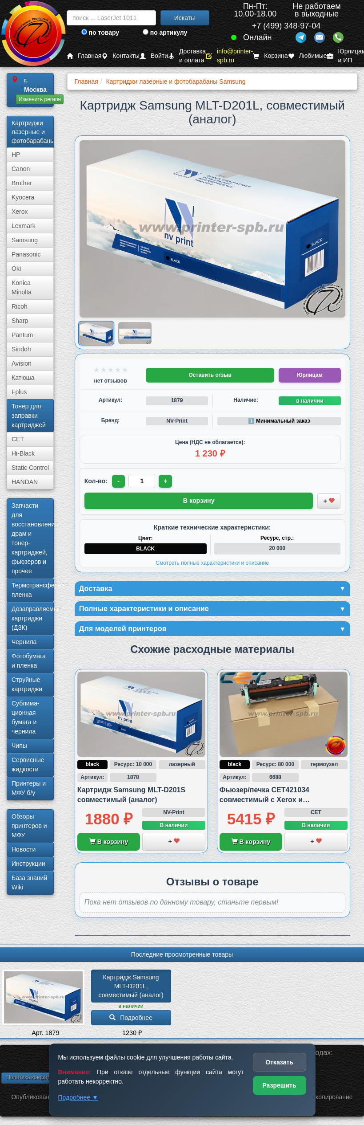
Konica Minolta (22, 287)
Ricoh (20, 306)
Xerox (20, 211)
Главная (84, 56)
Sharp (20, 320)
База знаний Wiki (29, 882)
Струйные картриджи (27, 684)
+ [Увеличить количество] (167, 481)
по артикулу (165, 32)
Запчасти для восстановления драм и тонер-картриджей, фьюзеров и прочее (33, 538)
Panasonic (26, 254)
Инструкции (28, 863)
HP (16, 154)
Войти (154, 56)
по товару (100, 32)
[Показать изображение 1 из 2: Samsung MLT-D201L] (96, 333)
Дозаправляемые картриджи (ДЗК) (33, 618)
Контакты (120, 56)
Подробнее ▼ (78, 1097)
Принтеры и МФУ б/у (29, 788)
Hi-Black (23, 453)
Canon (21, 168)
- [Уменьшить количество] (119, 481)
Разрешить (279, 1085)
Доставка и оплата (187, 56)
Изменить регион (40, 99)
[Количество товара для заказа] (143, 481)
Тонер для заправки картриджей (29, 415)
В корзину (108, 844)
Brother (22, 183)
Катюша (23, 377)
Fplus (19, 391)
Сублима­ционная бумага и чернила (26, 717)
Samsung (25, 240)
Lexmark (24, 225)
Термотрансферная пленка (33, 590)
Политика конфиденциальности (45, 1079)
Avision (22, 363)
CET (18, 439)
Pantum (22, 334)
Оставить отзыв (210, 375)
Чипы (19, 745)
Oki (16, 268)
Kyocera (23, 197)
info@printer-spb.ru (229, 56)
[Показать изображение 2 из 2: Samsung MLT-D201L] (135, 333)
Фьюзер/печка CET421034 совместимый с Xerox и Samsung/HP (264, 802)
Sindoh (21, 349)
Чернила (24, 641)
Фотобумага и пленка (29, 660)
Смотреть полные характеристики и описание (212, 561)
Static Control (30, 467)
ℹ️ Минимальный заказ (279, 421)
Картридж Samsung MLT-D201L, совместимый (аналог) (131, 988)
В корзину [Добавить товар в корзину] (198, 500)
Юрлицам (309, 375)
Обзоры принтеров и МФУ (29, 826)
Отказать (279, 1062)
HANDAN (25, 481)
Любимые (307, 56)
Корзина (270, 56)
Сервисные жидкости (28, 764)
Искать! (185, 17)
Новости (24, 849)
